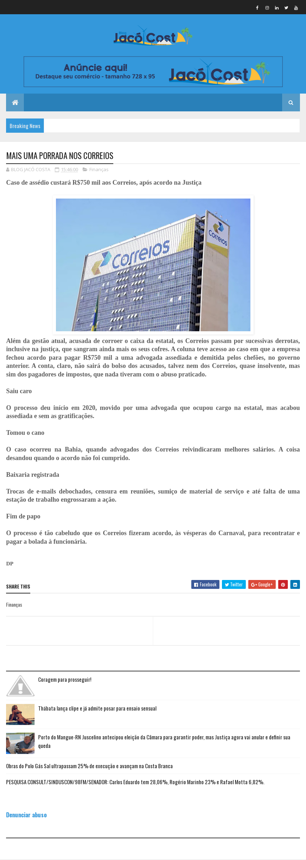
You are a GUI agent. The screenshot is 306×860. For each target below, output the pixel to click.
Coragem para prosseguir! (64, 679)
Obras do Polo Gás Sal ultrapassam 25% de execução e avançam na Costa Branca (89, 766)
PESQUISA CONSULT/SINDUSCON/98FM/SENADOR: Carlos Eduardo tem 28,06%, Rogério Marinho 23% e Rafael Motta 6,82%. (135, 782)
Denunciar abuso (26, 814)
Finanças (99, 169)
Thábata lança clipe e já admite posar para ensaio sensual (97, 708)
